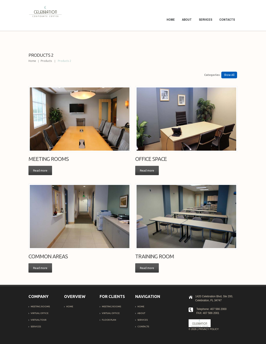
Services (205, 20)
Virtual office (39, 313)
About (187, 20)
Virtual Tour (38, 320)
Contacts (227, 20)
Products (46, 60)
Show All (229, 74)
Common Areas (48, 256)
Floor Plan (109, 320)
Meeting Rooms (48, 159)
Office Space (151, 159)
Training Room (154, 256)
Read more (40, 170)
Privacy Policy (209, 329)
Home (171, 20)
